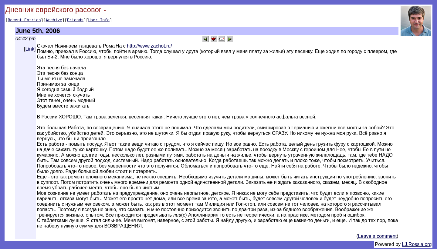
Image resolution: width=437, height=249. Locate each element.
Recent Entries (24, 20)
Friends (75, 20)
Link (29, 49)
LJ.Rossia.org (417, 245)
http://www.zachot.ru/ (149, 46)
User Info (99, 20)
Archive (54, 20)
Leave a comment (377, 237)
